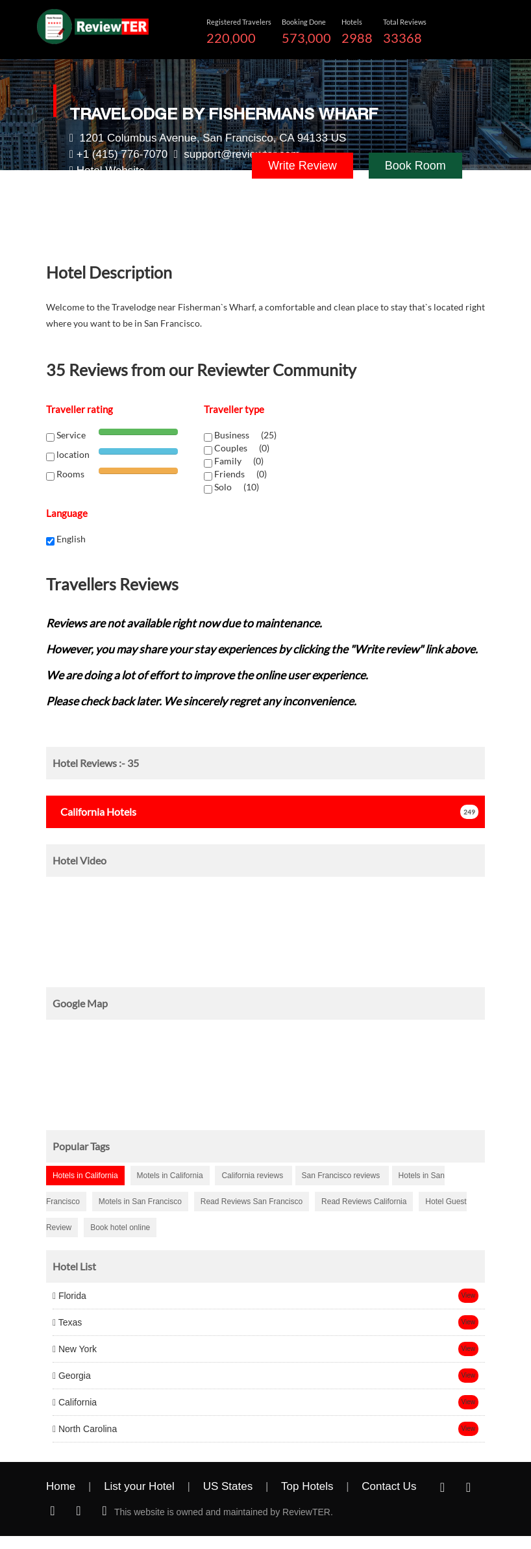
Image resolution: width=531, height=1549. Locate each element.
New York (75, 1349)
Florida (69, 1296)
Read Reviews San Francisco (252, 1201)
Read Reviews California (363, 1201)
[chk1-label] (208, 437)
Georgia (72, 1375)
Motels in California (170, 1175)
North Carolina (85, 1429)
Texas (67, 1322)
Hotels (94, 811)
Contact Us (389, 1486)
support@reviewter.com (242, 154)
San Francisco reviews (342, 1175)
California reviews (253, 1175)
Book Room (415, 165)
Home (60, 1486)
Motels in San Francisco (140, 1201)
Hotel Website (111, 170)
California (75, 1402)
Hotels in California (85, 1175)
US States (228, 1486)
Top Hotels (307, 1486)
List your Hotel (139, 1486)
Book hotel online (120, 1227)
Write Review (302, 165)
